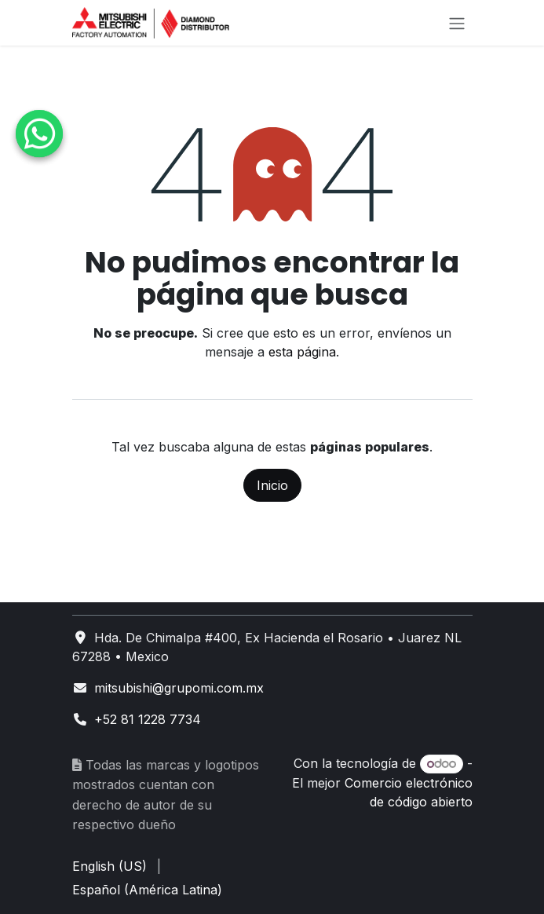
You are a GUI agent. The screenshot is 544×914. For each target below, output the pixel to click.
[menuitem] (109, 866)
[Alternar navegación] (457, 22)
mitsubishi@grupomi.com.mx (179, 688)
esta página (302, 352)
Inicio (272, 485)
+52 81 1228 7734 (147, 719)
